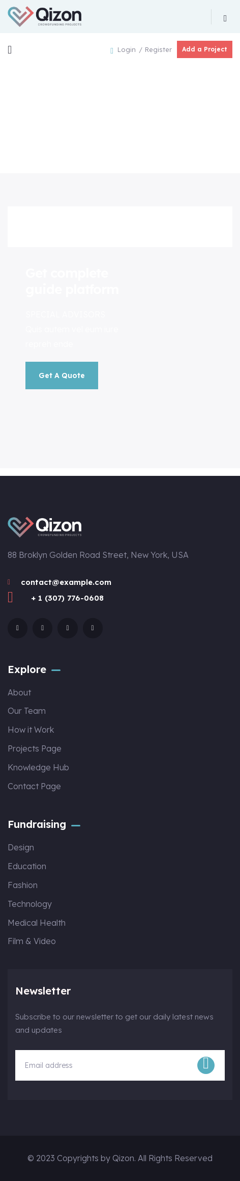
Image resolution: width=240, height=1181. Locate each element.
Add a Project (204, 49)
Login (127, 49)
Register (158, 49)
